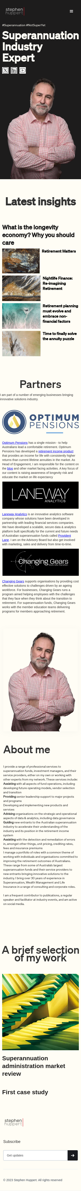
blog (10, 468)
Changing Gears (13, 581)
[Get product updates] (35, 1155)
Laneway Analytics (14, 514)
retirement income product (55, 451)
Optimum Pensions (15, 442)
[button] (71, 11)
